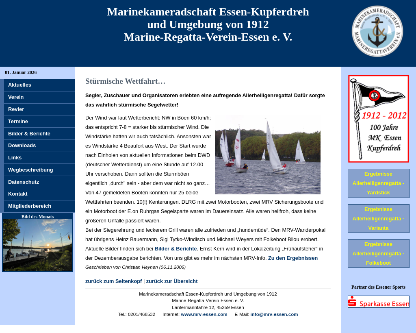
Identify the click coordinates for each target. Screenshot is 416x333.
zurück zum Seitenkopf (113, 281)
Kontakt (18, 194)
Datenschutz (23, 182)
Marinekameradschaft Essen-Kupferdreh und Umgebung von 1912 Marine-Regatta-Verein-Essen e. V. (208, 24)
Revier (16, 109)
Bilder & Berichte (176, 249)
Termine (18, 121)
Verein (16, 97)
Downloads (22, 145)
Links (15, 158)
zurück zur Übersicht (172, 281)
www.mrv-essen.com (204, 314)
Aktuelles (19, 85)
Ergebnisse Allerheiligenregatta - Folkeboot (378, 253)
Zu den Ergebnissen (293, 258)
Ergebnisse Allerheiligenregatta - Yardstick (378, 183)
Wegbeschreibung (30, 170)
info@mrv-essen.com (274, 314)
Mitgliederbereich (29, 206)
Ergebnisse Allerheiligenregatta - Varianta (378, 218)
